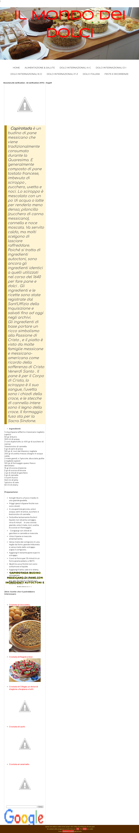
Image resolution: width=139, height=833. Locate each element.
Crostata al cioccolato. (19, 605)
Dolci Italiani (91, 74)
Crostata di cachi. (17, 727)
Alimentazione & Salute (40, 67)
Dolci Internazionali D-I (111, 67)
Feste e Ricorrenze (116, 74)
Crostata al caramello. (19, 764)
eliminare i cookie (68, 831)
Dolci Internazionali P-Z (62, 74)
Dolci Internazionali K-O (26, 74)
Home (16, 67)
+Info (84, 829)
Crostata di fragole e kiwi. (21, 657)
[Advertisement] (31, 596)
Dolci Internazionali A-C (75, 67)
